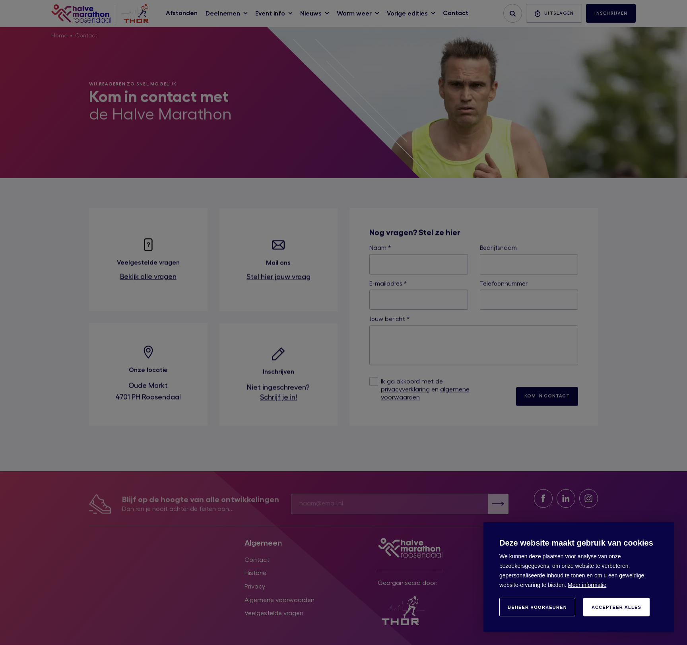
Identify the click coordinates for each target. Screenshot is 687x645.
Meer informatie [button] (587, 585)
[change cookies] (537, 607)
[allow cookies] (616, 607)
